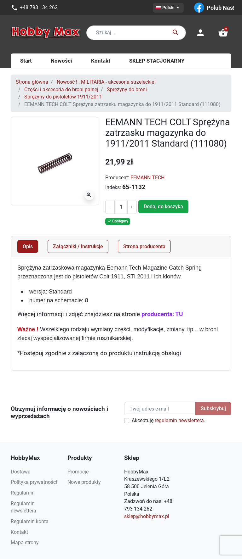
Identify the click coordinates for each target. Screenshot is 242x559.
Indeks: (113, 187)
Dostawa (21, 472)
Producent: (117, 178)
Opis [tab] (28, 246)
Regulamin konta (30, 521)
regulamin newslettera (179, 420)
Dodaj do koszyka (163, 207)
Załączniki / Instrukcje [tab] (78, 246)
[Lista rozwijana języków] (168, 8)
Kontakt (19, 532)
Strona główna (32, 82)
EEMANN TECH (147, 178)
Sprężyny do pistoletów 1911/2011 (63, 97)
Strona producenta (144, 246)
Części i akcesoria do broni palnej (61, 89)
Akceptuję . (168, 420)
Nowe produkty (84, 482)
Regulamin (23, 493)
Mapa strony (25, 542)
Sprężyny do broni (127, 89)
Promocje (78, 472)
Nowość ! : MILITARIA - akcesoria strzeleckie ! (107, 82)
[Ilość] (120, 207)
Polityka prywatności (34, 482)
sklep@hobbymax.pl (146, 516)
